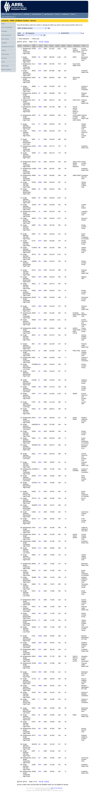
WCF (40, 241)
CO (39, 234)
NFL (39, 261)
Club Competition (6, 27)
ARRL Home (6, 14)
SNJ (39, 541)
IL (39, 86)
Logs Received (48, 14)
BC (39, 498)
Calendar (26, 14)
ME (39, 247)
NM (39, 722)
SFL (39, 162)
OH (39, 175)
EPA (39, 70)
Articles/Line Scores (7, 46)
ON (39, 204)
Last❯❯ (46, 42)
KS (39, 189)
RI (39, 519)
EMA (39, 64)
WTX (39, 277)
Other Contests (6, 69)
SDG (39, 642)
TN (39, 297)
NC (39, 371)
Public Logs (5, 66)
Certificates (65, 14)
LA (39, 211)
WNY (40, 672)
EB (39, 577)
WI (39, 57)
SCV (39, 417)
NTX (39, 476)
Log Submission (36, 14)
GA (39, 409)
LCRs (3, 62)
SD (39, 77)
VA (39, 93)
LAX (39, 527)
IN (39, 357)
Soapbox (4, 43)
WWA (40, 636)
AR (39, 591)
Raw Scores (5, 39)
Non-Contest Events (8, 17)
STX (39, 48)
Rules (3, 23)
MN (39, 445)
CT (39, 124)
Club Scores (5, 54)
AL (39, 380)
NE (39, 402)
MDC (40, 306)
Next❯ (41, 42)
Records (4, 58)
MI (39, 563)
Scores (57, 14)
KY (39, 627)
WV (39, 344)
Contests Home (16, 14)
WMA (40, 107)
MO (39, 692)
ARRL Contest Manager (56, 788)
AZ (39, 335)
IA (39, 139)
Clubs (72, 14)
